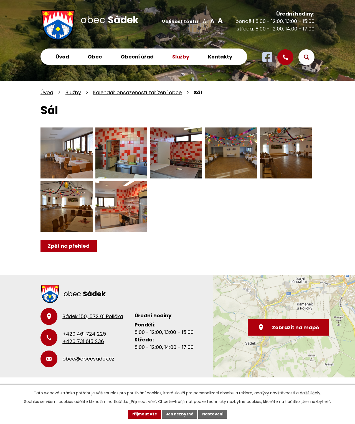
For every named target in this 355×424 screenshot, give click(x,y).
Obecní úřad (137, 56)
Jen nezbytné (179, 414)
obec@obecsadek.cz (88, 367)
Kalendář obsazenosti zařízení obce (137, 92)
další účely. (310, 393)
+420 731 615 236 (83, 350)
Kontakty (220, 56)
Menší (204, 21)
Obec (95, 56)
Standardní (211, 21)
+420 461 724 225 (84, 342)
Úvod (62, 56)
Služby (180, 56)
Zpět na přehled (69, 254)
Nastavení (214, 414)
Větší (219, 21)
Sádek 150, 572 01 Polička (92, 325)
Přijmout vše (143, 414)
